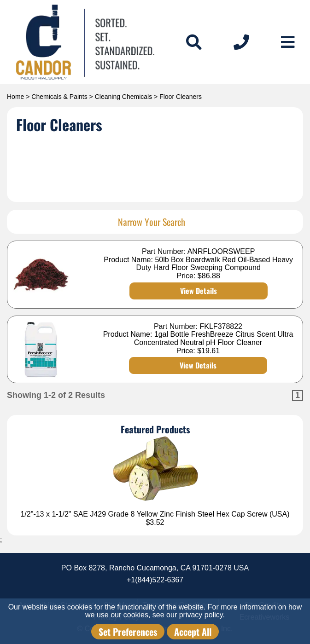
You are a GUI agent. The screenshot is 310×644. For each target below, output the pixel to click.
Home (15, 96)
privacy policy (201, 615)
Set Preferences (128, 631)
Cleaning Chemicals (123, 96)
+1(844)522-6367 (155, 580)
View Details (198, 290)
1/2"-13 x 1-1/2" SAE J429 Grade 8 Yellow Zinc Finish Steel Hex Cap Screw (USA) (154, 514)
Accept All (192, 631)
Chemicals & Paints (59, 96)
